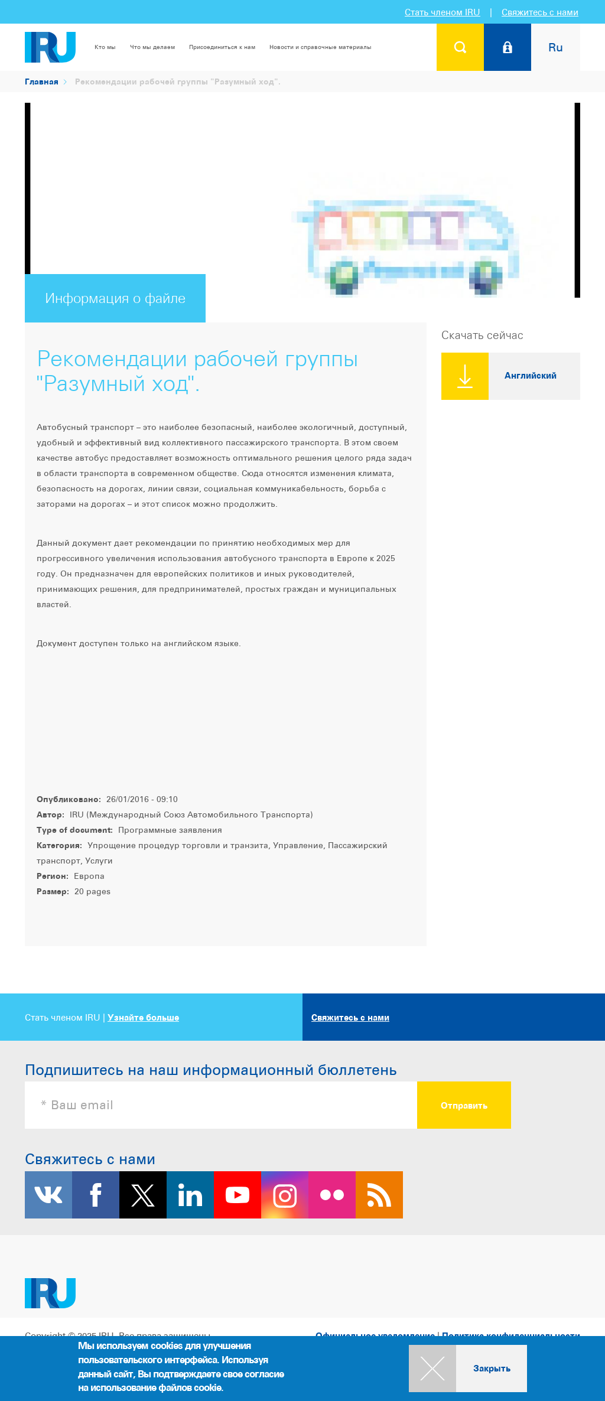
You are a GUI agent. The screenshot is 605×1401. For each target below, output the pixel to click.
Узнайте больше (143, 1017)
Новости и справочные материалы (320, 46)
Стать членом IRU (442, 12)
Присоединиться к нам (222, 46)
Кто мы (105, 46)
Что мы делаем (152, 46)
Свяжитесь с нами (540, 12)
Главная (41, 81)
